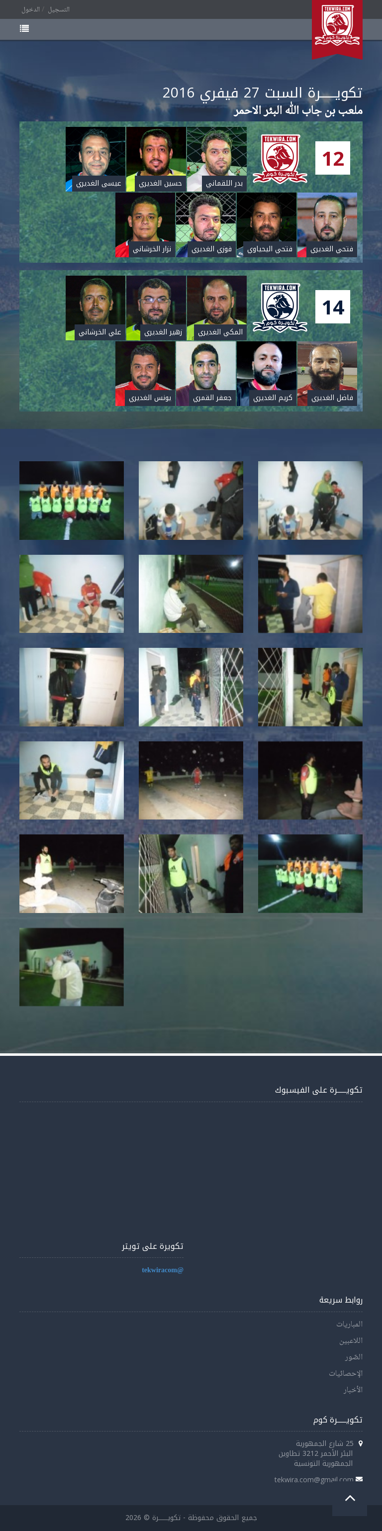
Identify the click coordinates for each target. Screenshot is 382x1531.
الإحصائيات (346, 1374)
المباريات (349, 1324)
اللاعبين (351, 1341)
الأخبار (353, 1390)
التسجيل (59, 9)
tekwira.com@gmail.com (314, 1479)
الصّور (354, 1357)
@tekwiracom (163, 1270)
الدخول (30, 9)
